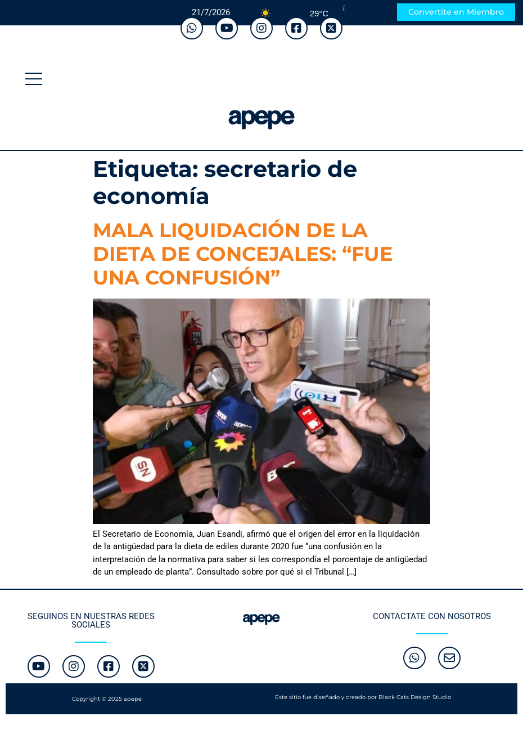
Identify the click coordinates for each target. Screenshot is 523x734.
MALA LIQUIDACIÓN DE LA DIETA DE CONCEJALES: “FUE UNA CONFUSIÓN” (243, 254)
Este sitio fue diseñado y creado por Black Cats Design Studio (363, 697)
